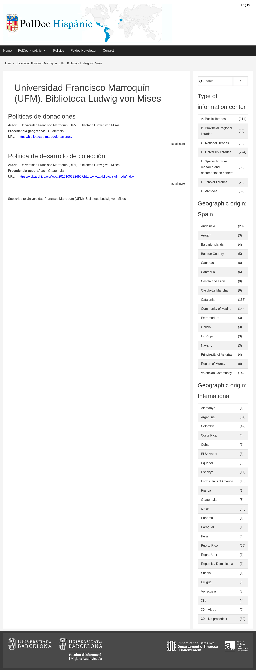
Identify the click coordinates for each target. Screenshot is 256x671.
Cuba (205, 445)
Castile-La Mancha (214, 291)
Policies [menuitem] (58, 51)
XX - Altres (208, 610)
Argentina (208, 418)
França (206, 491)
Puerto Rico (209, 546)
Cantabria (208, 273)
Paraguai (207, 528)
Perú (204, 537)
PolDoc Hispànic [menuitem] (30, 51)
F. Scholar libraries (214, 182)
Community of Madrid (216, 309)
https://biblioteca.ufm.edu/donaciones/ (45, 137)
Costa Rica (209, 436)
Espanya (207, 473)
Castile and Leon (213, 282)
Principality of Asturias (216, 355)
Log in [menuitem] (245, 5)
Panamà (207, 518)
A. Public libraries (213, 119)
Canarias (207, 263)
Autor (12, 126)
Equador (207, 463)
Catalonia (208, 300)
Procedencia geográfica (26, 131)
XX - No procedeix (214, 619)
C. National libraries (215, 143)
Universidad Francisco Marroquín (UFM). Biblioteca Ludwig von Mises (69, 126)
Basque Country (212, 254)
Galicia (206, 328)
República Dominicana (217, 564)
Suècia (206, 573)
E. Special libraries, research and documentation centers (217, 167)
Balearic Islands (212, 245)
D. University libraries (216, 153)
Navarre (206, 346)
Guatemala (56, 131)
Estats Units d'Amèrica (217, 482)
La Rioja (207, 337)
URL (11, 137)
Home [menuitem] (7, 51)
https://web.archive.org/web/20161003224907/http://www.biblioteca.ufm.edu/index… (78, 177)
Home (7, 63)
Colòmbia (208, 427)
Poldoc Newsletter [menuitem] (83, 51)
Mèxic (205, 509)
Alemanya (208, 408)
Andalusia (208, 227)
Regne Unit (209, 555)
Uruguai (206, 583)
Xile (203, 601)
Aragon (206, 236)
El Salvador (209, 454)
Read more (178, 144)
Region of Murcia (213, 364)
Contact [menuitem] (108, 51)
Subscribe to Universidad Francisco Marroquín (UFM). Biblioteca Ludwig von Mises (67, 199)
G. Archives (209, 192)
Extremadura (210, 318)
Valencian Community (216, 373)
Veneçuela (208, 592)
